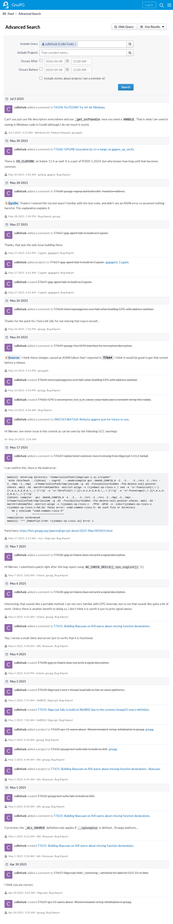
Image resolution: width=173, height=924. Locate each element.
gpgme (51, 173)
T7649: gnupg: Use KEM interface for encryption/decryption (93, 345)
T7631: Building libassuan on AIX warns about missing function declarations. (102, 625)
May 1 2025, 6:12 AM (21, 834)
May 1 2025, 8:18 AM (21, 805)
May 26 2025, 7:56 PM (22, 328)
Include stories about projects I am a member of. (74, 78)
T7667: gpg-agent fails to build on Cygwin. (81, 232)
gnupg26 (77, 132)
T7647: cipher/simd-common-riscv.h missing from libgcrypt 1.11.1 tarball (101, 455)
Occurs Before (28, 70)
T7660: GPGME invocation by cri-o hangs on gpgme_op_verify (94, 149)
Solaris (40, 574)
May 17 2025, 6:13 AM (22, 537)
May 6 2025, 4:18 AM (21, 644)
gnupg (56, 215)
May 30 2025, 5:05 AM (22, 173)
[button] (169, 5)
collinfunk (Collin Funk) (59, 44)
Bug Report (63, 173)
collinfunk (20, 107)
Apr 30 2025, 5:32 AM (21, 910)
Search (125, 87)
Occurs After (29, 61)
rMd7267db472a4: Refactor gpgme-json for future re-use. (91, 418)
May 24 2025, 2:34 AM (22, 438)
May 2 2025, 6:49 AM (21, 758)
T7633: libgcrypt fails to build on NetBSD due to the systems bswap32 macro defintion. (93, 708)
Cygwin (42, 252)
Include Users (29, 44)
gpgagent (53, 252)
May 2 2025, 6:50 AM (21, 738)
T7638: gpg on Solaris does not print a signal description (89, 554)
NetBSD (41, 699)
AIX (38, 644)
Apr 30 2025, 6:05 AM (21, 891)
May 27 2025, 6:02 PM (22, 252)
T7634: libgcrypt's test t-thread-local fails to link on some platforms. (81, 688)
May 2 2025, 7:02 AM (21, 718)
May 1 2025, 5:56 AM (21, 854)
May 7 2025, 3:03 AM (21, 574)
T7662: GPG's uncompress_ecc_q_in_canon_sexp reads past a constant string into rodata (94, 399)
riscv (40, 537)
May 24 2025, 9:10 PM (22, 389)
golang (42, 173)
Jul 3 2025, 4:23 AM (20, 132)
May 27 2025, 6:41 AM (22, 291)
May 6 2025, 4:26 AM (21, 615)
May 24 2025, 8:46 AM (22, 409)
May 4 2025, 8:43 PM (21, 671)
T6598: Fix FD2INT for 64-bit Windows (79, 107)
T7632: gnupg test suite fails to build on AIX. (79, 748)
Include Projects (27, 53)
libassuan (47, 644)
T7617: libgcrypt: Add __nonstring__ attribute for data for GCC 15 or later (101, 871)
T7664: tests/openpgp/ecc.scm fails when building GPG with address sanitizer (103, 308)
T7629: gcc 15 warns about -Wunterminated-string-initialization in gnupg (97, 728)
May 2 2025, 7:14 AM (21, 699)
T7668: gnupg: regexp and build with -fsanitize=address (89, 190)
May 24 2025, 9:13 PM (22, 369)
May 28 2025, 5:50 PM (22, 215)
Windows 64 (42, 132)
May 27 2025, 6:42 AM (22, 271)
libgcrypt (50, 537)
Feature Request (60, 132)
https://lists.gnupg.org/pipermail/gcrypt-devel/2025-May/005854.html (66, 530)
